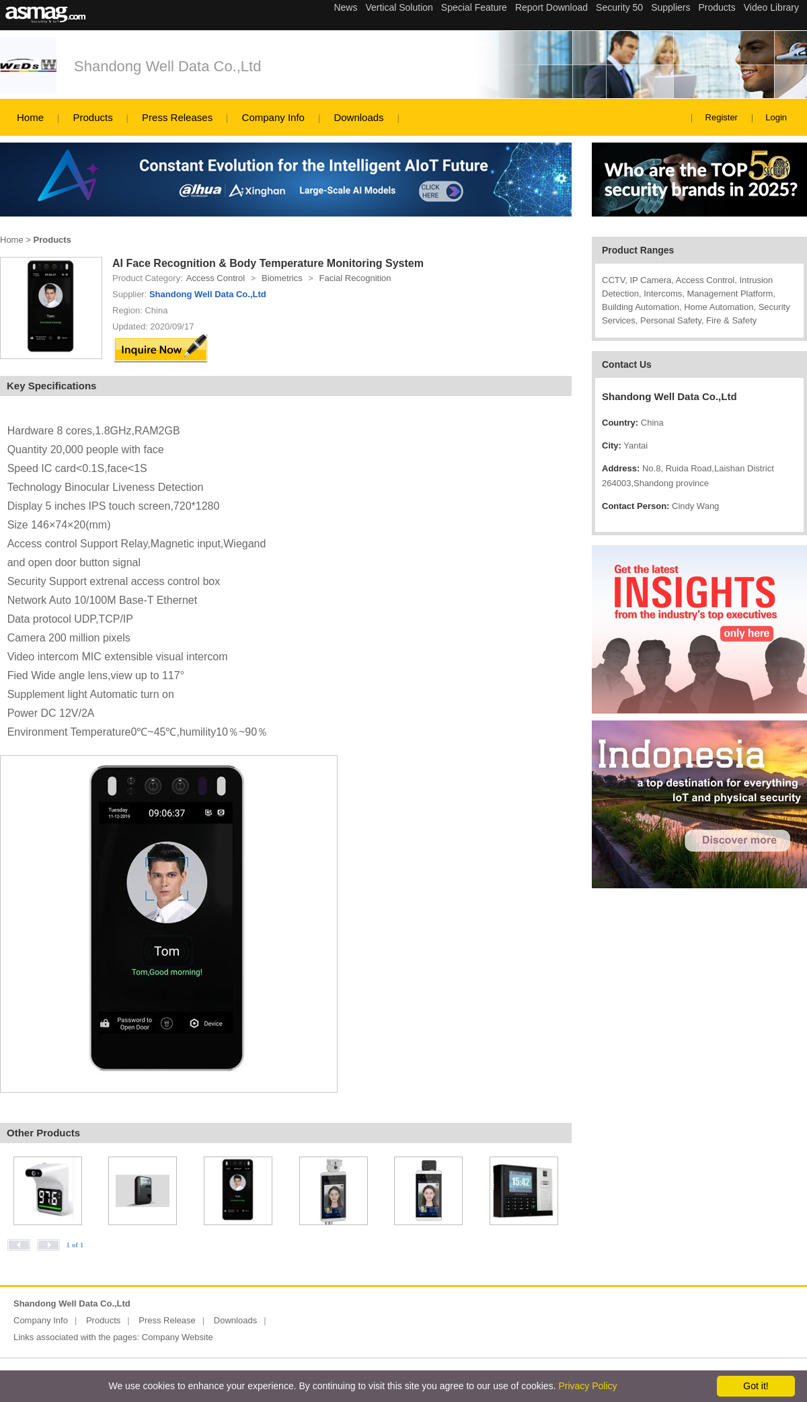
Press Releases (177, 117)
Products (92, 117)
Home (30, 117)
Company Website (177, 1337)
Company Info (273, 117)
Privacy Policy (587, 1385)
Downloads (358, 117)
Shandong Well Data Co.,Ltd (167, 66)
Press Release (167, 1320)
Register (721, 117)
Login (776, 117)
